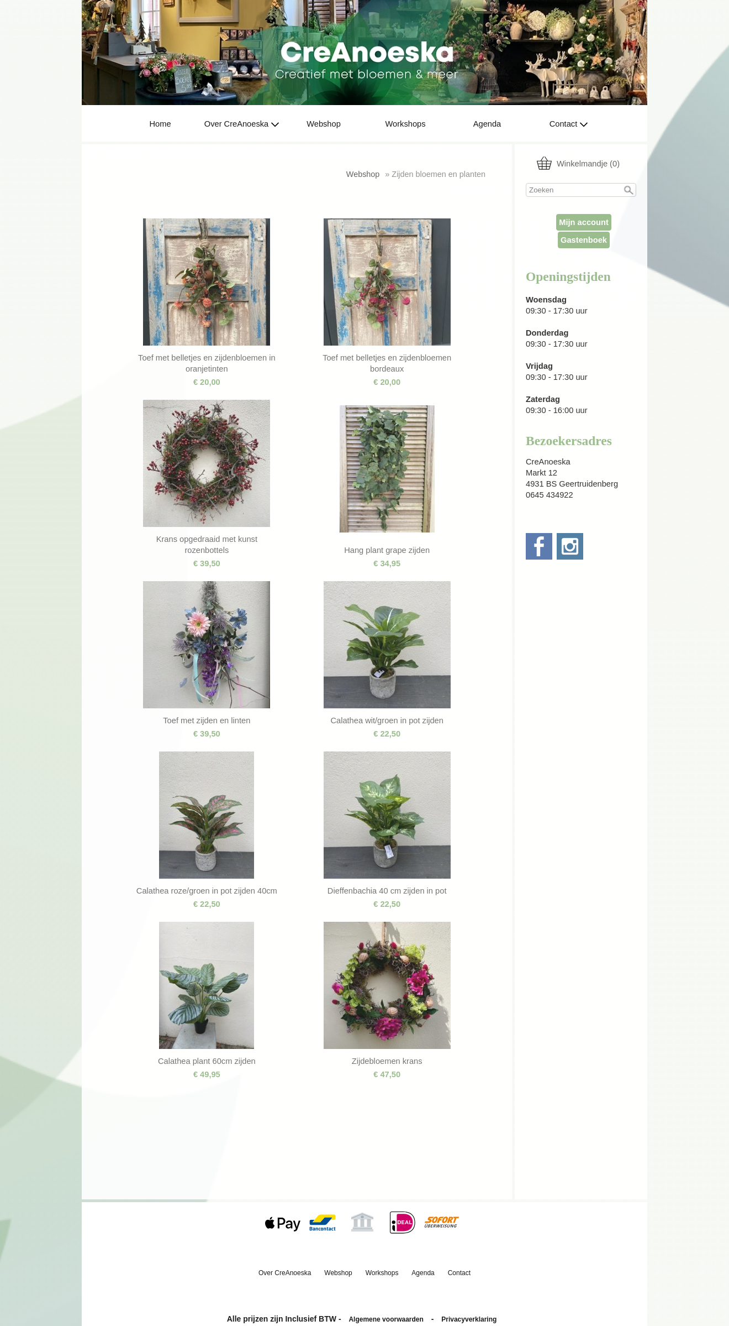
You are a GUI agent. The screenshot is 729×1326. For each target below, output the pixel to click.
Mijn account (584, 222)
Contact (569, 124)
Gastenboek (584, 240)
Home (160, 123)
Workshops (405, 123)
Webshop (324, 123)
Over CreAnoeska (241, 124)
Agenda (487, 123)
